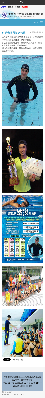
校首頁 (10, 7)
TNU (22, 2)
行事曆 (17, 7)
